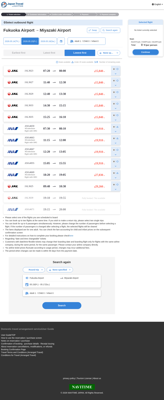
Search (62, 305)
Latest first (49, 53)
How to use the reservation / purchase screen (21, 338)
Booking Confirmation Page (13, 349)
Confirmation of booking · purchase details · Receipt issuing (27, 344)
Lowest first (79, 53)
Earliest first (18, 53)
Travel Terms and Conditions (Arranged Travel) (22, 352)
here (71, 236)
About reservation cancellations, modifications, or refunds (26, 346)
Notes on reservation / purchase (15, 341)
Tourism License (84, 378)
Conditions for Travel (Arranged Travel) (18, 355)
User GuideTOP (8, 335)
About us (97, 378)
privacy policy (69, 378)
